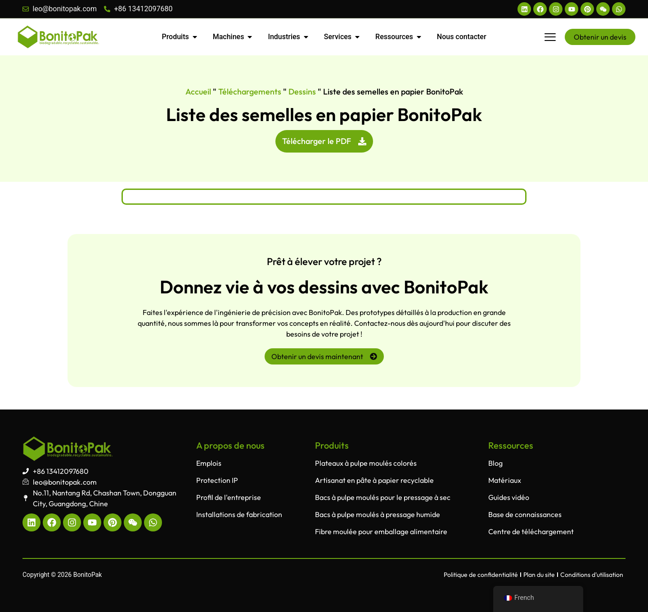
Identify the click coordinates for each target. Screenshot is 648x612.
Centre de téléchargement (531, 531)
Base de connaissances (525, 514)
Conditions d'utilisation (591, 575)
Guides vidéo (508, 497)
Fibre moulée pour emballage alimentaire (381, 531)
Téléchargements (249, 91)
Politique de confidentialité (481, 575)
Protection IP (217, 480)
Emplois (208, 463)
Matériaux (504, 480)
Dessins (302, 91)
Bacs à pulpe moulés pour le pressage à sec (382, 497)
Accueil (198, 91)
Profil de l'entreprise (228, 497)
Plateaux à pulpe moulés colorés (366, 463)
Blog (495, 463)
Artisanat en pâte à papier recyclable (374, 480)
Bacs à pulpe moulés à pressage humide (377, 514)
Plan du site (539, 575)
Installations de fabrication (239, 514)
